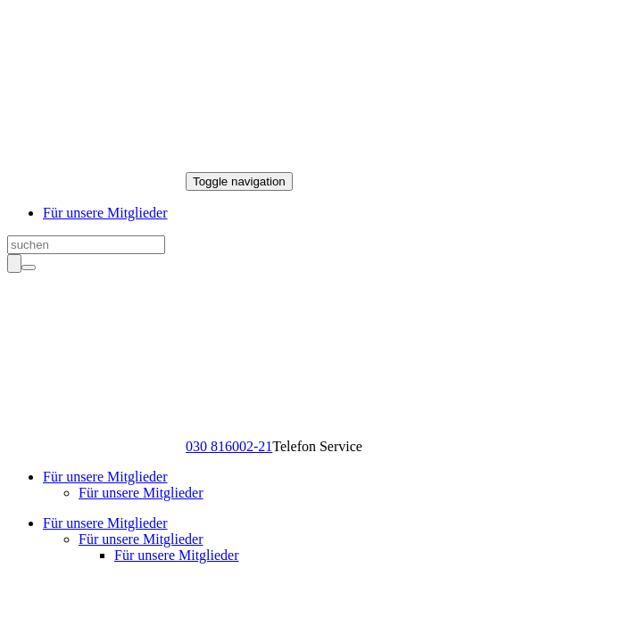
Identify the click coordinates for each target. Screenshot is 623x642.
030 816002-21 (229, 446)
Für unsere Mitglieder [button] (105, 476)
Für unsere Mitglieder (105, 212)
